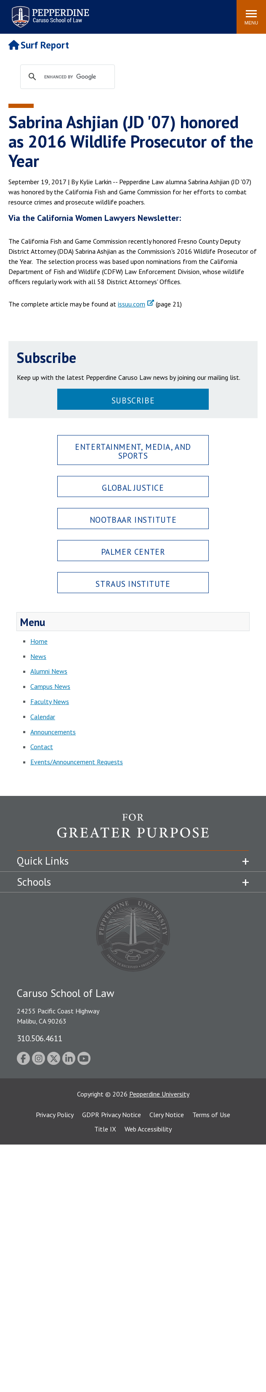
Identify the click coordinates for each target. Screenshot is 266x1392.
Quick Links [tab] (43, 861)
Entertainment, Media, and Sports (133, 451)
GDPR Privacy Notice (111, 1114)
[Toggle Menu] (251, 17)
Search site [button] (116, 12)
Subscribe (133, 400)
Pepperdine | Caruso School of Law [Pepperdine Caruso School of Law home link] (49, 11)
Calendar (42, 716)
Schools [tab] (34, 882)
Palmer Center (133, 551)
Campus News (50, 686)
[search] (75, 77)
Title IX (105, 1129)
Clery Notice (166, 1114)
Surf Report (38, 45)
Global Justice (133, 487)
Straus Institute (133, 583)
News (38, 656)
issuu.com (131, 304)
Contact (41, 746)
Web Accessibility (148, 1129)
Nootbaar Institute (133, 519)
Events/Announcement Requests (76, 762)
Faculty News (49, 701)
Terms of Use (211, 1114)
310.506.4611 (39, 1038)
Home (39, 641)
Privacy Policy (55, 1114)
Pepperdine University (159, 1094)
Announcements (53, 732)
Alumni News (48, 671)
